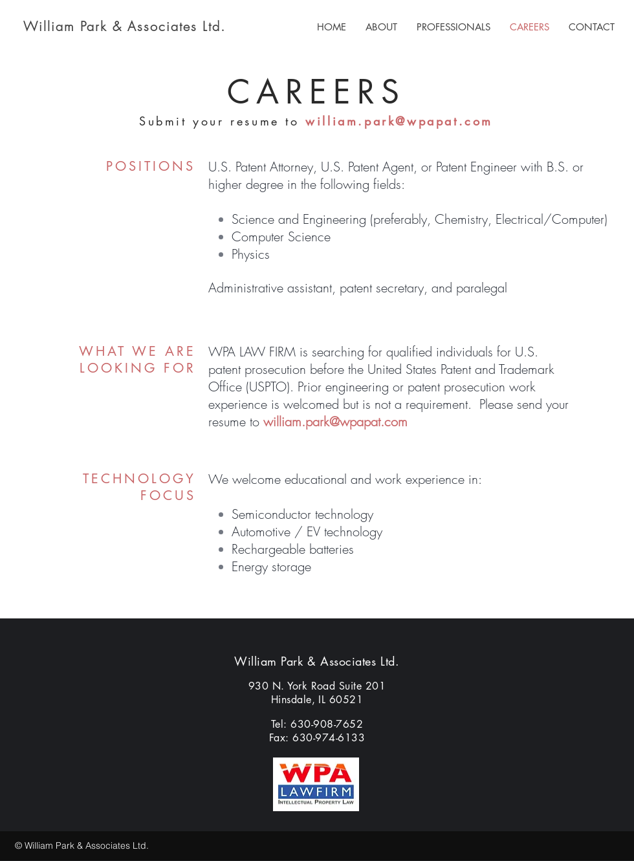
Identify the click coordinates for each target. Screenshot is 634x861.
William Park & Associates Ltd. (124, 26)
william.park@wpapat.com (399, 121)
